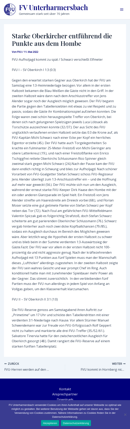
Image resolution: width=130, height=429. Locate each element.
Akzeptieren (50, 423)
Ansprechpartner (65, 394)
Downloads (65, 399)
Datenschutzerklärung (76, 423)
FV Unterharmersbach (53, 7)
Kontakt (65, 389)
